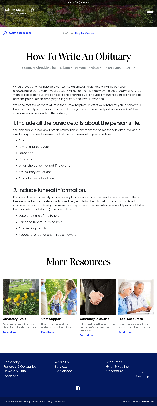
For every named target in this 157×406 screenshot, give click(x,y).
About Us (62, 362)
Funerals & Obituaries (19, 366)
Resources (114, 362)
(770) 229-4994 (83, 2)
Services (61, 366)
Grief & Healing (117, 366)
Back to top (142, 376)
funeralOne (148, 401)
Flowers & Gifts (14, 371)
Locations (10, 376)
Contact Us (115, 371)
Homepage (12, 362)
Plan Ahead (63, 371)
